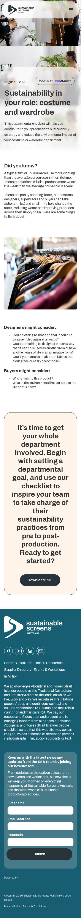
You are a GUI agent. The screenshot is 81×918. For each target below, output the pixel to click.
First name (16, 803)
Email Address (19, 819)
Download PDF (40, 580)
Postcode (15, 834)
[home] (21, 10)
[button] (71, 10)
